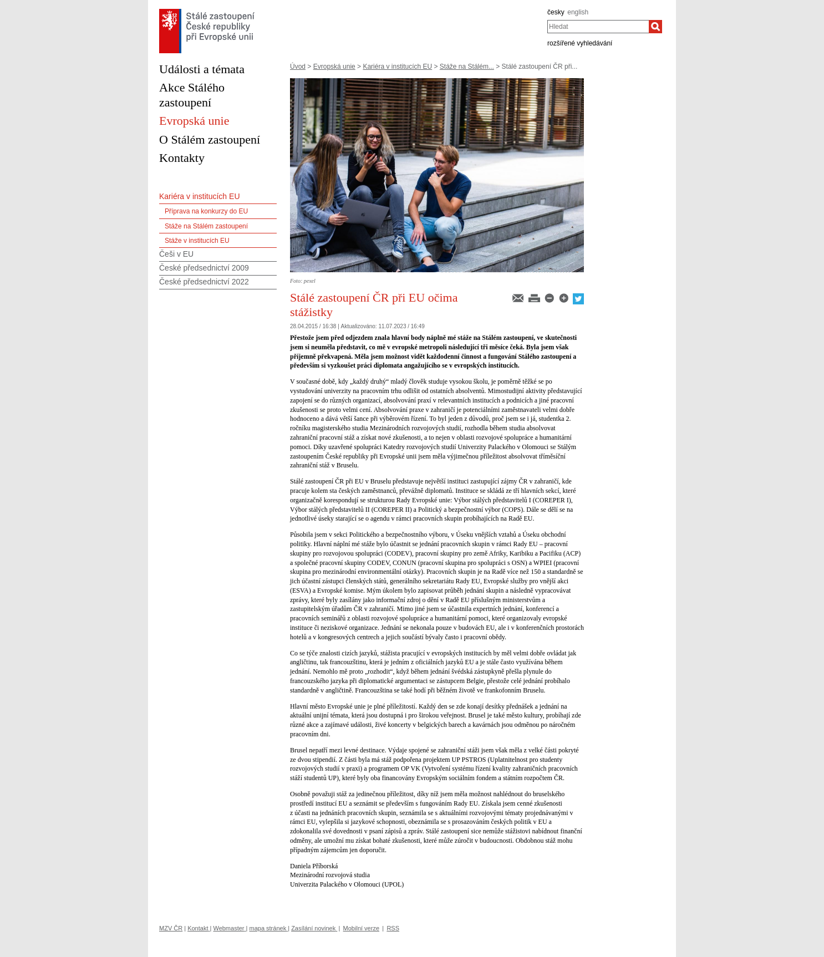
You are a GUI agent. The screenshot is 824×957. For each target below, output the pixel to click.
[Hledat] (655, 26)
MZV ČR (170, 928)
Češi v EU (176, 254)
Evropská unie (334, 66)
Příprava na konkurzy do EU (206, 211)
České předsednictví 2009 (204, 267)
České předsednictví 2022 (204, 281)
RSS (392, 928)
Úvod (298, 66)
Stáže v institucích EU (197, 241)
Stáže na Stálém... (467, 66)
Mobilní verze (361, 928)
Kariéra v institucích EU (397, 66)
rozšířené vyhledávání (579, 43)
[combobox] (598, 26)
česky (555, 12)
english (577, 12)
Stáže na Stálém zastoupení (206, 226)
